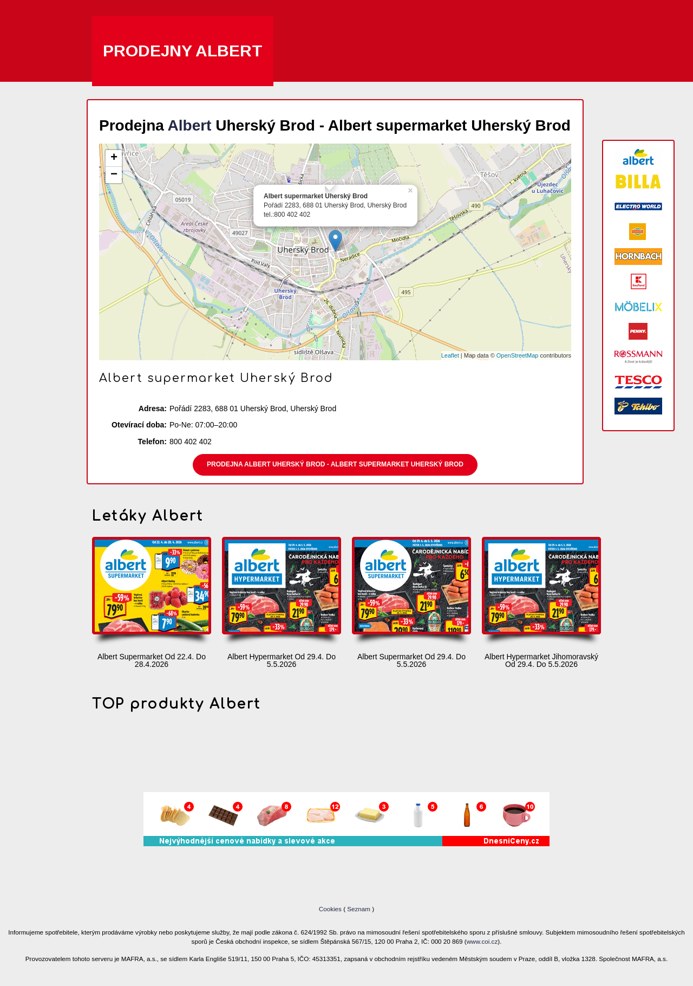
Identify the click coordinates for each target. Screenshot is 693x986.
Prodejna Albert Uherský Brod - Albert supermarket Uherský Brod (335, 464)
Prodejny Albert (183, 51)
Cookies (331, 908)
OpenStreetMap (517, 355)
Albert (190, 125)
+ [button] (113, 158)
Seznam (358, 908)
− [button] (113, 175)
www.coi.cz (482, 941)
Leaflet (450, 355)
